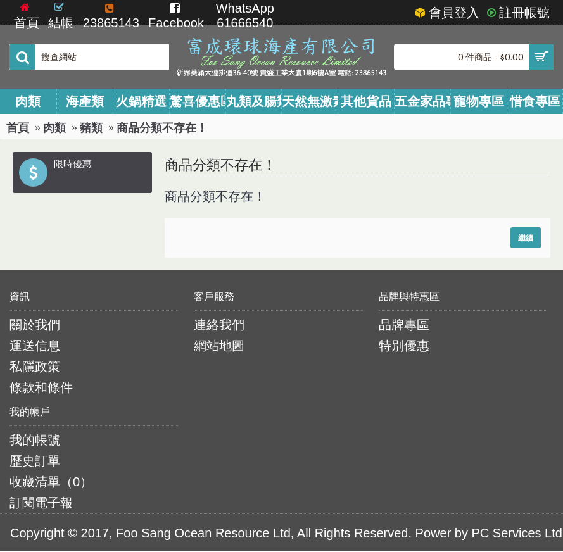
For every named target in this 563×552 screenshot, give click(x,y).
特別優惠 (404, 346)
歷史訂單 (34, 461)
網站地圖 (219, 346)
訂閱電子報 (41, 503)
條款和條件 (41, 387)
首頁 (17, 128)
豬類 (91, 128)
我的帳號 (34, 440)
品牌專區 (404, 325)
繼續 (525, 237)
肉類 (54, 128)
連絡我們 (219, 325)
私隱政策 (34, 366)
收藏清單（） (50, 482)
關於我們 (34, 325)
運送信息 (34, 346)
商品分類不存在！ (162, 128)
